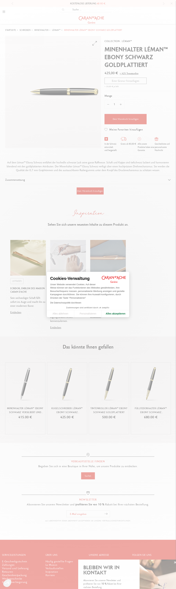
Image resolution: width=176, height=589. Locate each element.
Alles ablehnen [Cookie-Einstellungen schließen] (60, 313)
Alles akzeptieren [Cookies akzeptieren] (115, 313)
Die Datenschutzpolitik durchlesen (65, 303)
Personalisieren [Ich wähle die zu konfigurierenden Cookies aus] (88, 313)
